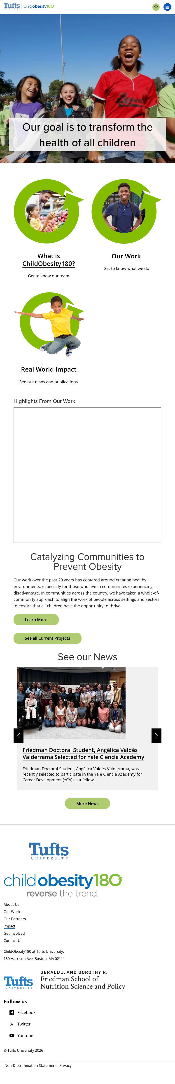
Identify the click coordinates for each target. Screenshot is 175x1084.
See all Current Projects (47, 638)
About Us (12, 904)
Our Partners (15, 918)
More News (87, 803)
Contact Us (13, 940)
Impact (9, 926)
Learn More (36, 619)
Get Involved (14, 933)
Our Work (12, 911)
